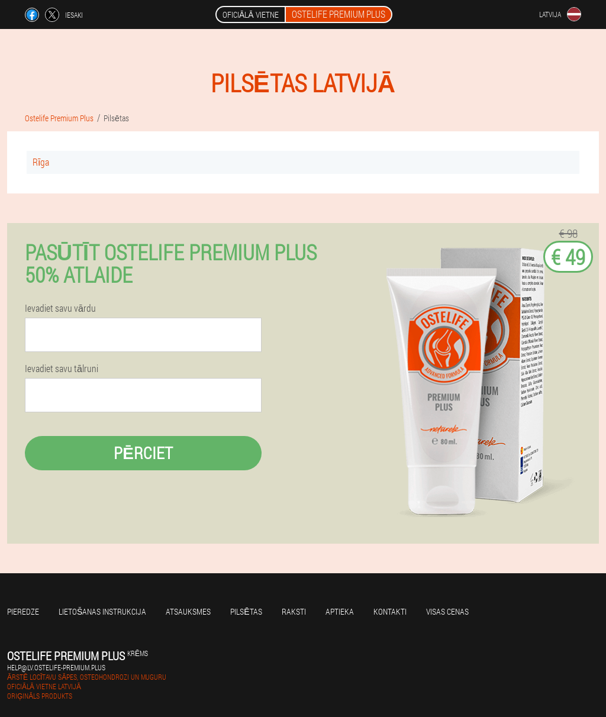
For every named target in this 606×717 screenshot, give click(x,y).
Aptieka (339, 611)
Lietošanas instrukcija (102, 611)
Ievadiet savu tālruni (61, 368)
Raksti (294, 611)
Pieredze (23, 611)
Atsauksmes (188, 611)
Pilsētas (246, 611)
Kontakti (390, 611)
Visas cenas (447, 611)
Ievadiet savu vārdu (60, 308)
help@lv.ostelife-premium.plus (56, 667)
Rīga (41, 162)
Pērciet (143, 453)
